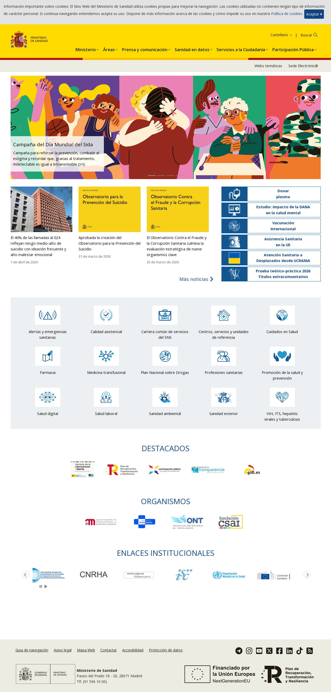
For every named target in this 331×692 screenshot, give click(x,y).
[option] (55, 574)
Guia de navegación (32, 650)
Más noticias (196, 279)
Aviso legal (63, 650)
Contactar (108, 650)
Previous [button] (24, 575)
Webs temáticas (268, 65)
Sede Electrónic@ (303, 65)
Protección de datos (166, 650)
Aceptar (314, 14)
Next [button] (306, 575)
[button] (85, 49)
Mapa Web (86, 650)
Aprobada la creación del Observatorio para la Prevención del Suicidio (110, 243)
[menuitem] (85, 49)
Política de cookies (286, 13)
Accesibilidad (132, 650)
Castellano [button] (282, 34)
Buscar (306, 35)
